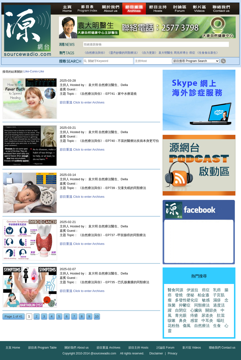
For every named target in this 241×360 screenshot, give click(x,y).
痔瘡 (194, 315)
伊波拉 (192, 290)
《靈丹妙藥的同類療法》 (123, 52)
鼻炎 (183, 320)
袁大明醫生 (165, 52)
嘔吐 (220, 320)
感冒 (194, 320)
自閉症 (181, 310)
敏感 (206, 300)
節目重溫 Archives (108, 347)
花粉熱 (173, 326)
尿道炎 (207, 315)
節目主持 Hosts (138, 347)
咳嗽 (171, 320)
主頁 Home (13, 347)
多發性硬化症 (186, 300)
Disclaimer (156, 353)
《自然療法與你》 (95, 52)
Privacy (172, 353)
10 (97, 316)
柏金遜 (203, 295)
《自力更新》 (149, 52)
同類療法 (202, 305)
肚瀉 (220, 315)
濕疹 (217, 300)
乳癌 (217, 290)
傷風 (187, 326)
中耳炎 (207, 320)
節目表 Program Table (42, 347)
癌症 (192, 52)
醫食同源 (175, 290)
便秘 (190, 295)
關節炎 (211, 310)
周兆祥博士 (181, 52)
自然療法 (202, 326)
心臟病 (196, 310)
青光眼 (181, 315)
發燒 (179, 295)
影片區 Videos (192, 347)
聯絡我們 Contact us (222, 347)
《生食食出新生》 (207, 52)
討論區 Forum (166, 347)
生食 (217, 326)
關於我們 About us (77, 347)
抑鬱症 (185, 305)
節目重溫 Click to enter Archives (82, 102)
